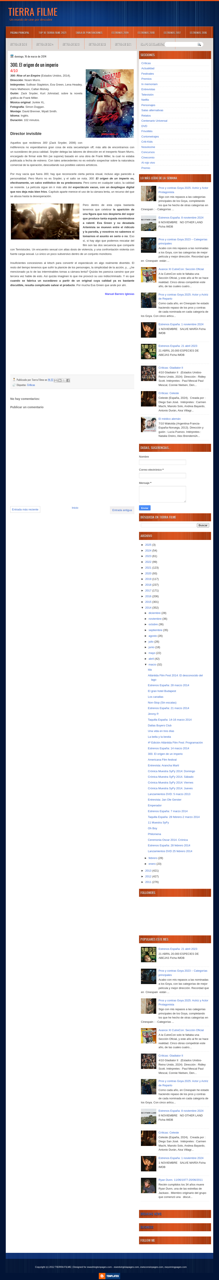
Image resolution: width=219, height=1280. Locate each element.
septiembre (156, 630)
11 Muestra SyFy (158, 822)
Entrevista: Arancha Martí (163, 765)
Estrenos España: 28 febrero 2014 (169, 845)
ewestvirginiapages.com (126, 1267)
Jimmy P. (153, 713)
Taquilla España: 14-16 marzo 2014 (170, 719)
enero (153, 863)
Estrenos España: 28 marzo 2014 (168, 685)
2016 (148, 596)
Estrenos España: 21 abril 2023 (177, 345)
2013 (148, 870)
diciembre (155, 613)
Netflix (145, 99)
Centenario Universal (154, 120)
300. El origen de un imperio (165, 753)
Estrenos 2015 (18, 44)
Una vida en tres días (161, 731)
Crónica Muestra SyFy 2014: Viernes (170, 782)
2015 (148, 601)
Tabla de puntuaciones (88, 32)
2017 (148, 590)
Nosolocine (148, 147)
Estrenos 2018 (146, 32)
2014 (148, 607)
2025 (148, 544)
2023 (148, 556)
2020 (148, 573)
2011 (148, 882)
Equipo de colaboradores (155, 44)
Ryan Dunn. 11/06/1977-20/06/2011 (180, 1179)
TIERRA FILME (33, 11)
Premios (146, 78)
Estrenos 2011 (123, 44)
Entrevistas (148, 89)
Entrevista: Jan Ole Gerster (164, 799)
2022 (148, 561)
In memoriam (149, 84)
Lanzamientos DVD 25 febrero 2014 (170, 851)
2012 (148, 876)
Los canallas (155, 696)
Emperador (154, 805)
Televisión (147, 94)
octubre (154, 624)
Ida (150, 669)
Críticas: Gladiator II (170, 367)
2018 (148, 584)
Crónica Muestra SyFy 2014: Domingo (171, 771)
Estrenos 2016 (198, 32)
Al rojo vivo (148, 162)
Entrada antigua (122, 510)
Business (147, 1227)
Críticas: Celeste (168, 393)
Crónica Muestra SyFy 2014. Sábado (170, 776)
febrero (153, 858)
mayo (152, 653)
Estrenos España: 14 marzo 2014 (168, 748)
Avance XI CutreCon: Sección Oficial (181, 269)
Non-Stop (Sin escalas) (162, 702)
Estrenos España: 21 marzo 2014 (168, 708)
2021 (148, 567)
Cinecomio (147, 157)
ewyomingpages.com (176, 1267)
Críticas (31, 385)
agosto (153, 635)
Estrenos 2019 (120, 32)
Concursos (148, 152)
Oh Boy (152, 828)
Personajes (148, 105)
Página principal (19, 32)
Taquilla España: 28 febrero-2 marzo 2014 (174, 817)
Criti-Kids (147, 141)
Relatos (146, 115)
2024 (148, 550)
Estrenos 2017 (172, 32)
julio (151, 641)
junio (152, 647)
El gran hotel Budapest (162, 691)
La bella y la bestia (159, 736)
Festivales (147, 73)
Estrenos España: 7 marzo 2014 (168, 811)
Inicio (75, 507)
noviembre (155, 618)
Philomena (154, 834)
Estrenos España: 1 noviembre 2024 (180, 324)
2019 (148, 579)
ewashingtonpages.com (99, 1267)
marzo (153, 664)
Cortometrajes (150, 136)
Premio (145, 168)
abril (152, 658)
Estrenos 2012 (97, 44)
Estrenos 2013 (71, 44)
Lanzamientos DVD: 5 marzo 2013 (169, 794)
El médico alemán (169, 418)
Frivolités (146, 131)
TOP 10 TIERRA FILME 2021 (52, 32)
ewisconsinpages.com (151, 1267)
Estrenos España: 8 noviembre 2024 (180, 217)
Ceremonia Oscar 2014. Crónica (168, 839)
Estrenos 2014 (44, 44)
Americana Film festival (162, 759)
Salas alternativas (152, 110)
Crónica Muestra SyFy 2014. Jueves (170, 788)
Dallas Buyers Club (160, 725)
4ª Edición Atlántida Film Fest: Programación (175, 742)
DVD (144, 126)
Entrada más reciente (25, 509)
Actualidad (147, 68)
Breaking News (151, 1213)
